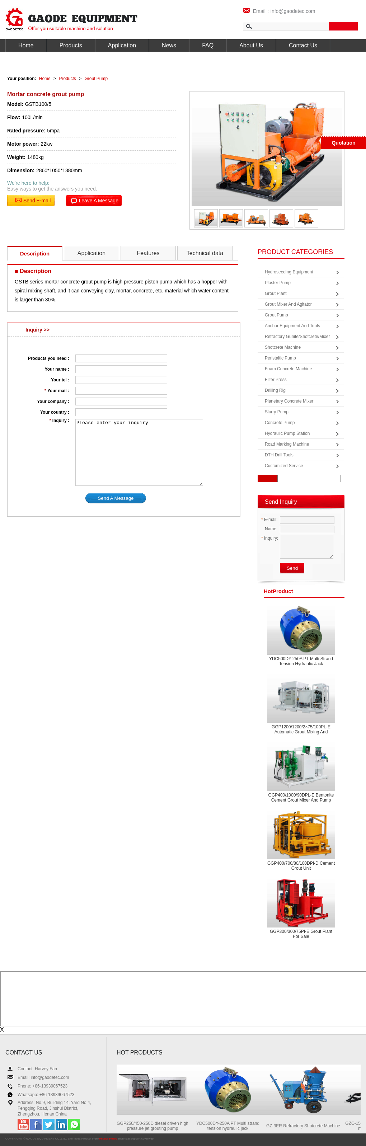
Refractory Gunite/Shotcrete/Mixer (297, 336)
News (169, 45)
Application (122, 45)
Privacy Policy (108, 1138)
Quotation (343, 143)
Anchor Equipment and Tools (292, 325)
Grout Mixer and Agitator (288, 304)
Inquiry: (269, 538)
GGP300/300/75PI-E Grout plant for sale (301, 934)
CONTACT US (23, 1052)
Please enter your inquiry (139, 452)
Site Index (74, 1138)
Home (26, 45)
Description (35, 253)
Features (148, 253)
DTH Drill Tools (279, 454)
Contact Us (303, 45)
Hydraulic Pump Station (287, 433)
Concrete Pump (280, 422)
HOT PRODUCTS (140, 1052)
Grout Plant (276, 293)
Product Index (90, 1138)
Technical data (205, 253)
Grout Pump (96, 78)
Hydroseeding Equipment (289, 271)
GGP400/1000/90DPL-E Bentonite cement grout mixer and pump (301, 798)
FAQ (208, 45)
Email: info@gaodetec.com (43, 1077)
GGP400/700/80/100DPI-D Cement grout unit (301, 866)
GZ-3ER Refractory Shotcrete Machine (305, 1125)
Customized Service (284, 465)
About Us (251, 45)
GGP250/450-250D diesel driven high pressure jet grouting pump (154, 1126)
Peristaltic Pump (280, 358)
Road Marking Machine (287, 444)
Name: (269, 528)
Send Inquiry (281, 502)
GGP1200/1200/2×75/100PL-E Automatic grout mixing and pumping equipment (301, 731)
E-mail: (269, 519)
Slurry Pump (276, 411)
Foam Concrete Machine (288, 368)
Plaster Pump (278, 282)
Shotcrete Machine (283, 347)
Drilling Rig (275, 390)
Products (71, 45)
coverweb (147, 1138)
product (278, 591)
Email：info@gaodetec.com (279, 11)
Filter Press (276, 379)
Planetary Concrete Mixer (289, 401)
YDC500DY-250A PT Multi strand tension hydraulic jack (301, 661)
